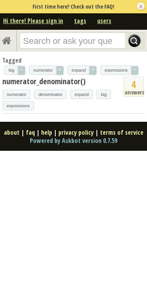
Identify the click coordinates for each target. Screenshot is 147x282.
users (104, 20)
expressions (18, 105)
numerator (16, 94)
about (12, 132)
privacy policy (76, 132)
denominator (50, 94)
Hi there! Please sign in (33, 20)
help (46, 132)
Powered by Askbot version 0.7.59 (73, 140)
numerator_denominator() (43, 81)
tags (80, 20)
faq (30, 132)
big (104, 94)
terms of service (121, 132)
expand (81, 94)
